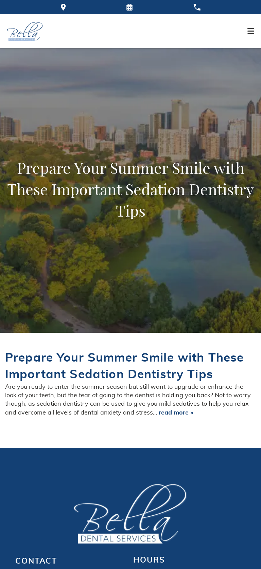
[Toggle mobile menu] (251, 31)
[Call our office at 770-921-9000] (197, 7)
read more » (176, 413)
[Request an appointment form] (129, 7)
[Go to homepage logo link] (130, 512)
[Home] (25, 31)
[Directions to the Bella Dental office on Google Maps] (63, 7)
